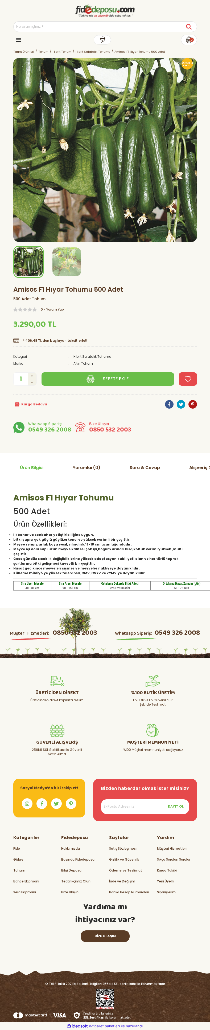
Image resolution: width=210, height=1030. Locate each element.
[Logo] (105, 10)
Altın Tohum (83, 363)
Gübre (18, 859)
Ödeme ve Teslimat (125, 870)
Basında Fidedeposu (77, 859)
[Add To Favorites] (188, 379)
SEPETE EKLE (116, 379)
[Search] (105, 26)
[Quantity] (25, 379)
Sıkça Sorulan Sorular (173, 859)
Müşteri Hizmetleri (172, 848)
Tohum (19, 870)
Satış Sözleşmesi (123, 848)
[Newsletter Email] (145, 806)
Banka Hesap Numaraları (129, 892)
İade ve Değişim (122, 881)
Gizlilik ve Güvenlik (124, 859)
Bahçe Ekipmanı (26, 881)
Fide (16, 848)
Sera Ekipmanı (24, 892)
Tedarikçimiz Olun (75, 881)
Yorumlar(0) (86, 468)
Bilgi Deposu (71, 870)
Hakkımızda (70, 848)
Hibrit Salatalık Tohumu (92, 356)
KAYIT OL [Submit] (176, 806)
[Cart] (189, 40)
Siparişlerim (166, 892)
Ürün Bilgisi (31, 468)
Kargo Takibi (167, 870)
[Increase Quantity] (32, 376)
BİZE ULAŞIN (105, 936)
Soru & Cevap (145, 468)
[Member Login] (102, 39)
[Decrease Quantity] (32, 382)
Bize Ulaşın (70, 892)
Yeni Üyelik (165, 881)
